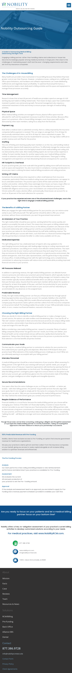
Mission (5, 578)
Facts (4, 583)
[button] (69, 5)
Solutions (7, 610)
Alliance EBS (7, 632)
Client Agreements (9, 669)
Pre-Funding (7, 621)
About (5, 572)
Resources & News (10, 604)
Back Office (7, 626)
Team (4, 599)
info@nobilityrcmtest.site (12, 654)
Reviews (6, 593)
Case (4, 588)
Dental (5, 637)
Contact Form (7, 659)
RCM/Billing (7, 616)
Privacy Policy (8, 664)
